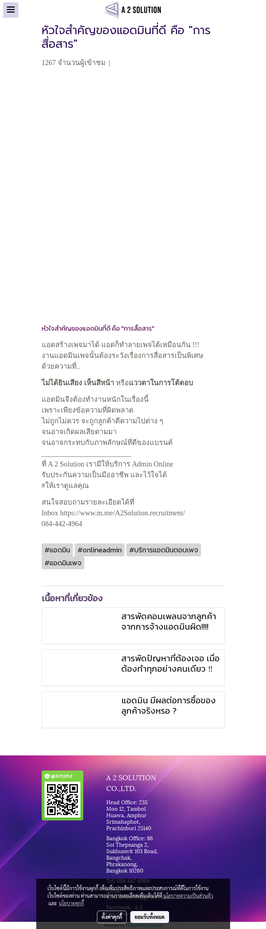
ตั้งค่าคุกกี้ (112, 917)
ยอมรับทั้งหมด (150, 917)
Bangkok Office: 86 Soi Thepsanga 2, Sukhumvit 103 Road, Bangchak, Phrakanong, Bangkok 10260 (132, 853)
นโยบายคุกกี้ (71, 903)
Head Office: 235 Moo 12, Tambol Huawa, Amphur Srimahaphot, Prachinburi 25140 (128, 814)
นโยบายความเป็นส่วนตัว (188, 895)
